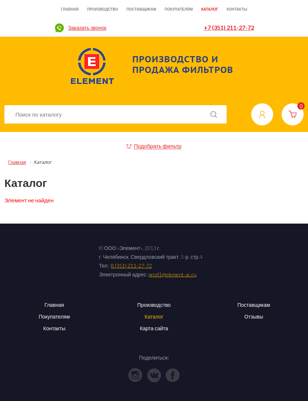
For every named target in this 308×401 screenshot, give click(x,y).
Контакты (237, 9)
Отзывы (253, 316)
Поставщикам (141, 9)
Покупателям (179, 9)
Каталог (209, 9)
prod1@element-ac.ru (172, 274)
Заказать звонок (87, 28)
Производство (102, 9)
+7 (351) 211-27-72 (229, 27)
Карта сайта (154, 328)
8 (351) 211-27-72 (131, 265)
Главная (70, 9)
